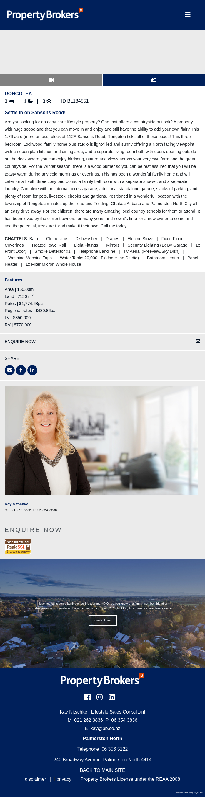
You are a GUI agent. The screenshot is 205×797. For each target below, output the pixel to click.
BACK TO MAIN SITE (102, 770)
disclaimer (35, 779)
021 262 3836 (85, 720)
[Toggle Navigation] (188, 15)
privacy (63, 779)
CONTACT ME (102, 620)
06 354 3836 (121, 720)
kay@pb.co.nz (105, 728)
